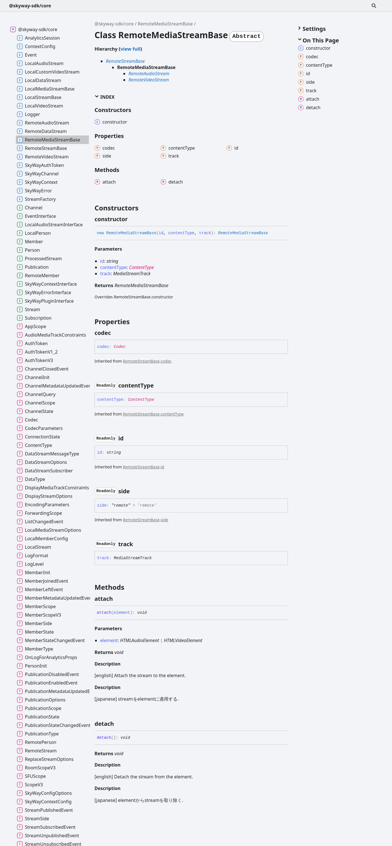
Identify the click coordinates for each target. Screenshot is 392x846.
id (162, 467)
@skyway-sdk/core (30, 6)
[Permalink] (133, 219)
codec (166, 361)
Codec (120, 347)
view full (130, 49)
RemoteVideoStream (148, 80)
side (164, 519)
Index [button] (105, 97)
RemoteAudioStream (149, 73)
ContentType (141, 267)
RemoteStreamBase (125, 61)
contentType (172, 414)
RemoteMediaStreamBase (165, 24)
